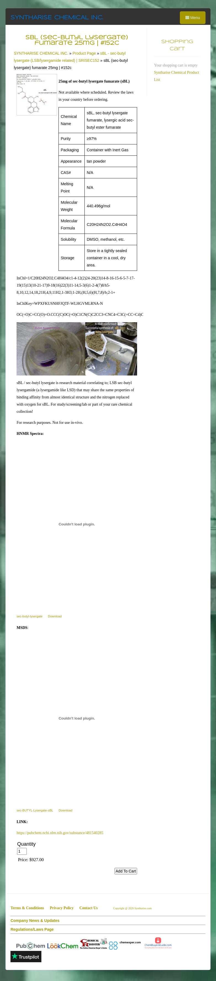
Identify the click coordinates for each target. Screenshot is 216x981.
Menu (192, 17)
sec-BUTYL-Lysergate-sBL (35, 810)
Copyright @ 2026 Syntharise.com (132, 908)
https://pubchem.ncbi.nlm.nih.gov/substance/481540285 (60, 833)
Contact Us (88, 908)
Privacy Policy (62, 908)
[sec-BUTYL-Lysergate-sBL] (77, 718)
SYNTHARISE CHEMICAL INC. (56, 17)
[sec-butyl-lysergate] (77, 524)
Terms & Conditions (27, 908)
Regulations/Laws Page (32, 929)
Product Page (84, 53)
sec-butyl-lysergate (29, 616)
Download (55, 616)
